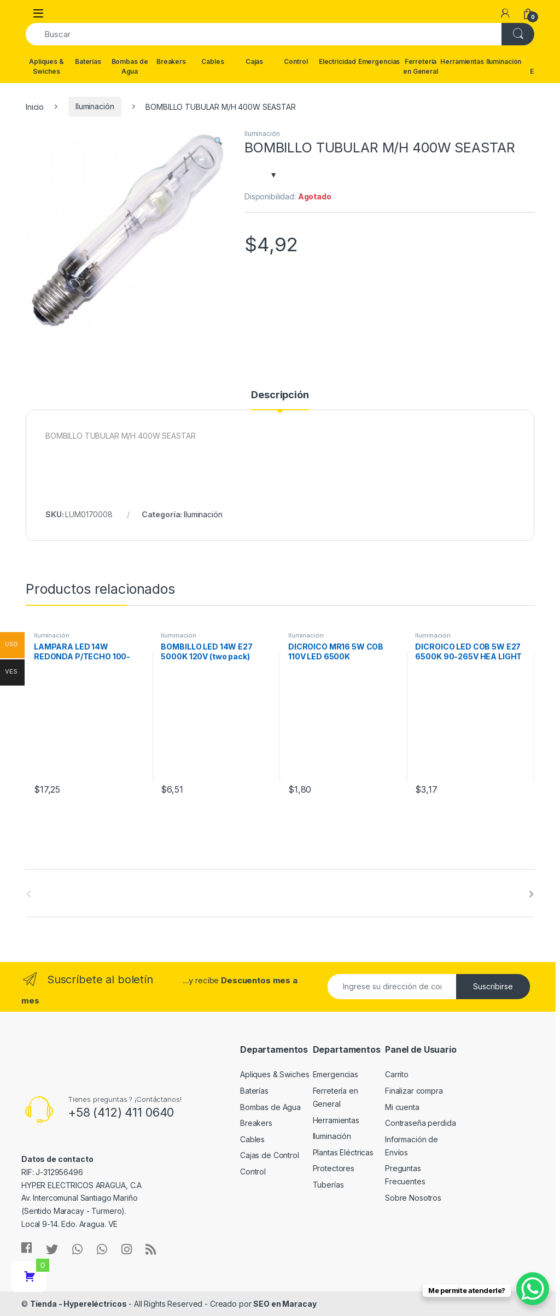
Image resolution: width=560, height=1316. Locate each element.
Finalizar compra (414, 1090)
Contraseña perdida (420, 1123)
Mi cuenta (402, 1107)
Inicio (35, 106)
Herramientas (462, 61)
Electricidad (337, 61)
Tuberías (328, 1184)
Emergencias (379, 61)
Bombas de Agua (130, 66)
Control (295, 61)
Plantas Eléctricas (343, 1152)
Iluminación (503, 61)
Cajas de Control (269, 1155)
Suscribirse (493, 986)
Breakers (171, 61)
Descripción (279, 395)
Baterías (88, 61)
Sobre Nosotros (413, 1197)
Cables (212, 61)
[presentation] (531, 894)
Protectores (333, 1168)
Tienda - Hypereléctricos (78, 1303)
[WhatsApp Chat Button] (532, 1288)
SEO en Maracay (284, 1303)
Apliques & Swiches (46, 66)
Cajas (254, 61)
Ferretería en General (420, 66)
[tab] (279, 400)
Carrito (397, 1074)
